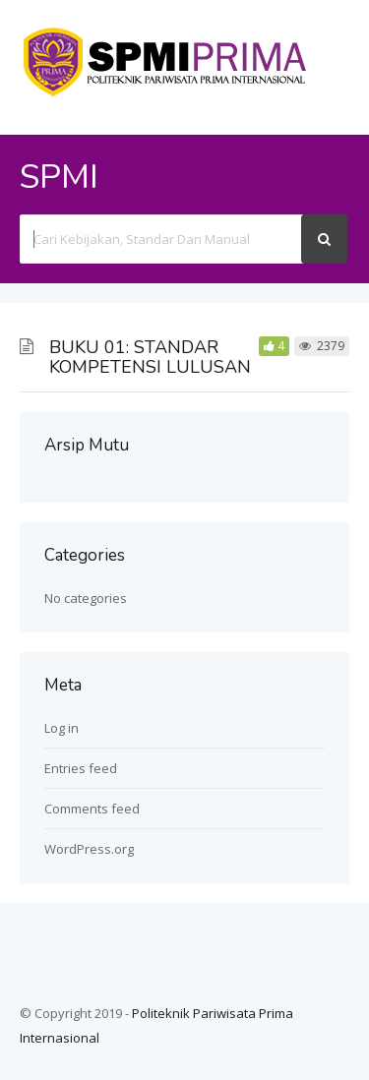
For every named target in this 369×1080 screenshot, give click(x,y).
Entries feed (80, 768)
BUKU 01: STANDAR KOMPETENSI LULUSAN (150, 357)
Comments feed (92, 808)
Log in (61, 728)
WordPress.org (89, 849)
